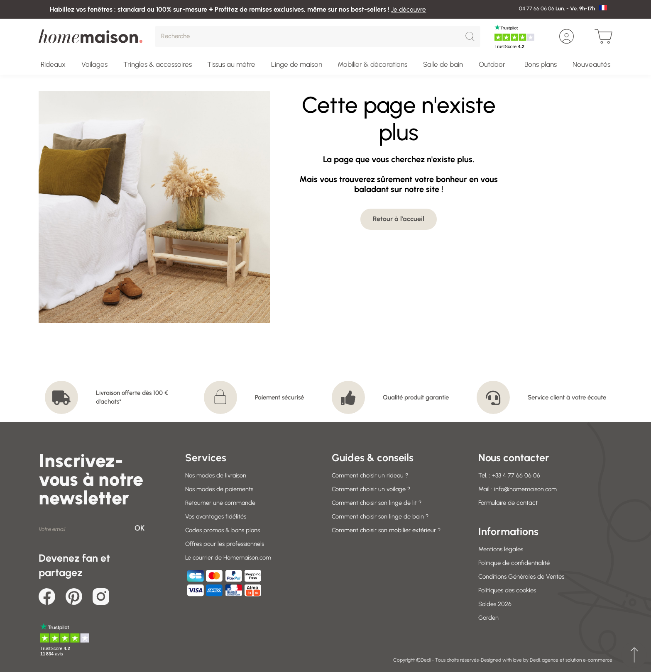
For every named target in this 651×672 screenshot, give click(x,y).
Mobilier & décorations (372, 64)
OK (139, 528)
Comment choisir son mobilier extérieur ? (387, 530)
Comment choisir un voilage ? (372, 489)
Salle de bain (443, 64)
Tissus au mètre (231, 64)
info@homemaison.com (526, 489)
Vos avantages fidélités (216, 516)
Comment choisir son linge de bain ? (381, 516)
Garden (488, 617)
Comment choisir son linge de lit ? (377, 502)
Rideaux (53, 64)
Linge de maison (296, 64)
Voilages (94, 64)
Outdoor (492, 64)
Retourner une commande (220, 502)
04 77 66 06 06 (536, 8)
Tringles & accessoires (157, 64)
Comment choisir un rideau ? (371, 475)
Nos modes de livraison (216, 475)
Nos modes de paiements (219, 489)
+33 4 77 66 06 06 (516, 475)
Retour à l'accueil (398, 219)
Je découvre (409, 9)
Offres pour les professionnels (224, 544)
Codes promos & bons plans (223, 530)
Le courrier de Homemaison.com (229, 557)
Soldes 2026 (495, 604)
